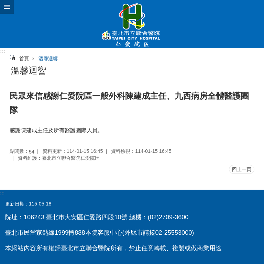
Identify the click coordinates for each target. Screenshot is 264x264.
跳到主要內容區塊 (3, 3)
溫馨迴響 (48, 58)
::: (3, 51)
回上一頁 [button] (241, 169)
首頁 (24, 58)
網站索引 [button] (7, 7)
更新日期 (14, 204)
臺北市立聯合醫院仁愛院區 (132, 24)
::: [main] (12, 57)
